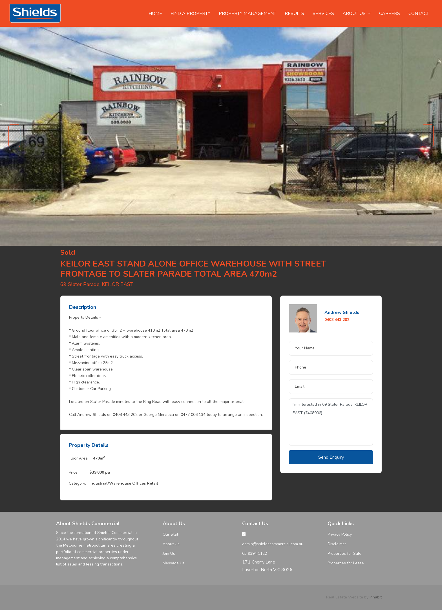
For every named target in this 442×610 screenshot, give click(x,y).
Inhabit (376, 597)
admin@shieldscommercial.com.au (272, 544)
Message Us (174, 563)
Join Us (169, 553)
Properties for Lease (346, 563)
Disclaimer (337, 544)
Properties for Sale (344, 553)
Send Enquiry (331, 457)
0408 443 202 (336, 319)
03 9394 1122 (254, 553)
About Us (171, 544)
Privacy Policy (340, 534)
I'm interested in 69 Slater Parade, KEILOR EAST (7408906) (331, 422)
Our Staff (171, 534)
